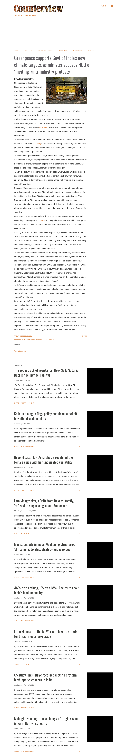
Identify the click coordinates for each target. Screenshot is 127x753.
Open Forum (28, 51)
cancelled (43, 127)
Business (17, 339)
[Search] (103, 5)
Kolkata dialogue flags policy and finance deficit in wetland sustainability (45, 416)
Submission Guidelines (45, 51)
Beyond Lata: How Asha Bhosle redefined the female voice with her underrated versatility (43, 459)
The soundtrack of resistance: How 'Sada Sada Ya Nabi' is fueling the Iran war (46, 372)
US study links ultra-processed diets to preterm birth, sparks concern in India (45, 677)
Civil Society (27, 339)
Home (16, 51)
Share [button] (84, 336)
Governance (49, 339)
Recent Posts (77, 51)
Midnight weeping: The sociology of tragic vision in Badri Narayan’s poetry (46, 721)
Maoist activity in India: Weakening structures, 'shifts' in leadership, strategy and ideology (44, 547)
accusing (37, 143)
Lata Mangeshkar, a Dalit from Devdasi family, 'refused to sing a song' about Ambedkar (44, 503)
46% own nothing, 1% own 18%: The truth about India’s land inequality (47, 590)
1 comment (25, 664)
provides (42, 220)
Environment (38, 339)
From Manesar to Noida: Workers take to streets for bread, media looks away (45, 634)
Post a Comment (20, 351)
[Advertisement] (63, 33)
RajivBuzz (91, 51)
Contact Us (63, 51)
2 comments (26, 533)
